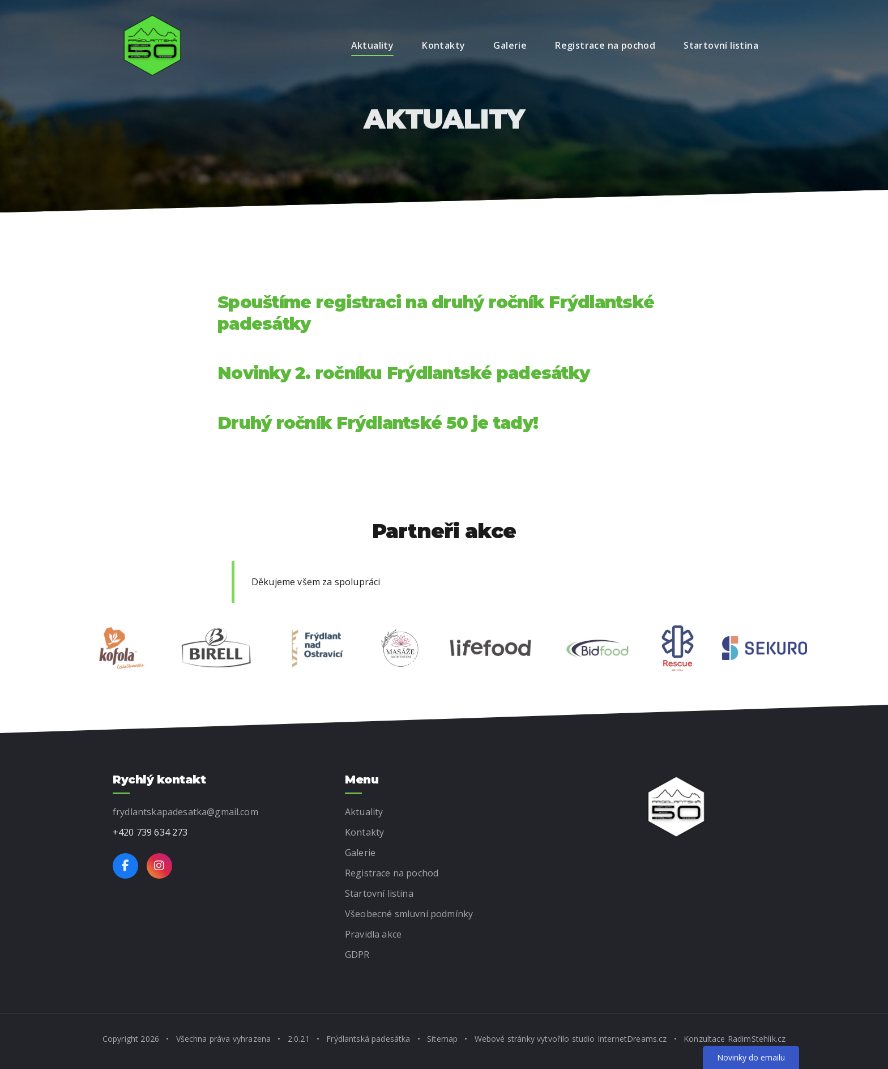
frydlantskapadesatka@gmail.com (185, 812)
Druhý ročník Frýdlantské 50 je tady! (377, 422)
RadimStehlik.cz (756, 1038)
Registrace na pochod (605, 45)
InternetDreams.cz (632, 1038)
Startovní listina (721, 45)
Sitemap (442, 1038)
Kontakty (443, 45)
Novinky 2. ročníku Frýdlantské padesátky (403, 373)
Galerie (510, 45)
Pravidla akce (373, 934)
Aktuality (372, 45)
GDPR (357, 954)
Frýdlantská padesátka (368, 1038)
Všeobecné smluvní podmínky (409, 914)
